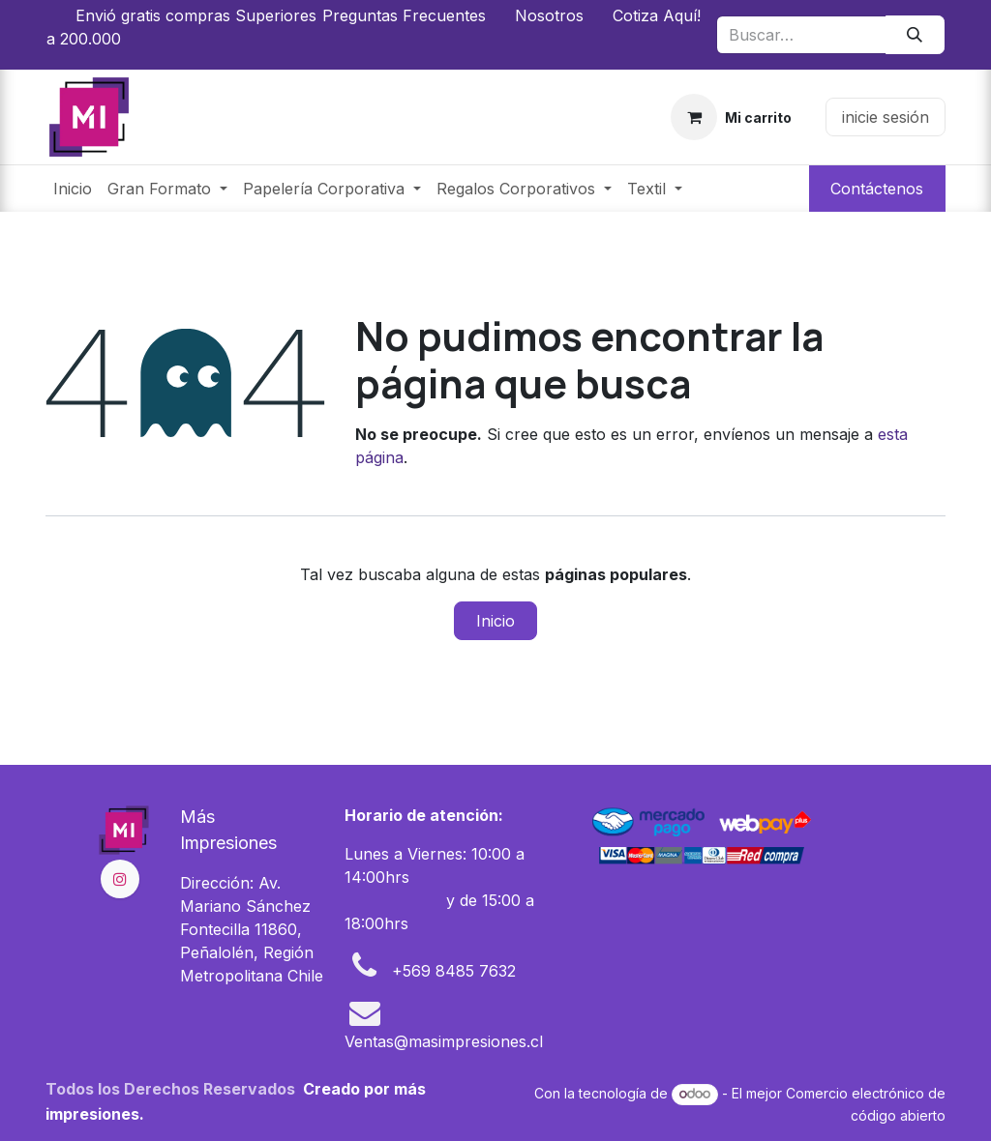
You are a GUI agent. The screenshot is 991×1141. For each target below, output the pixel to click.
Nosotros (549, 15)
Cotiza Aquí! (657, 15)
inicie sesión (885, 117)
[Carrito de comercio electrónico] (731, 117)
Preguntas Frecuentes (404, 15)
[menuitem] (72, 188)
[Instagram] (120, 879)
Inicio (495, 620)
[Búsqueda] (915, 34)
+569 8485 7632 (454, 970)
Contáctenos (876, 188)
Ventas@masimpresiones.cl (444, 1041)
